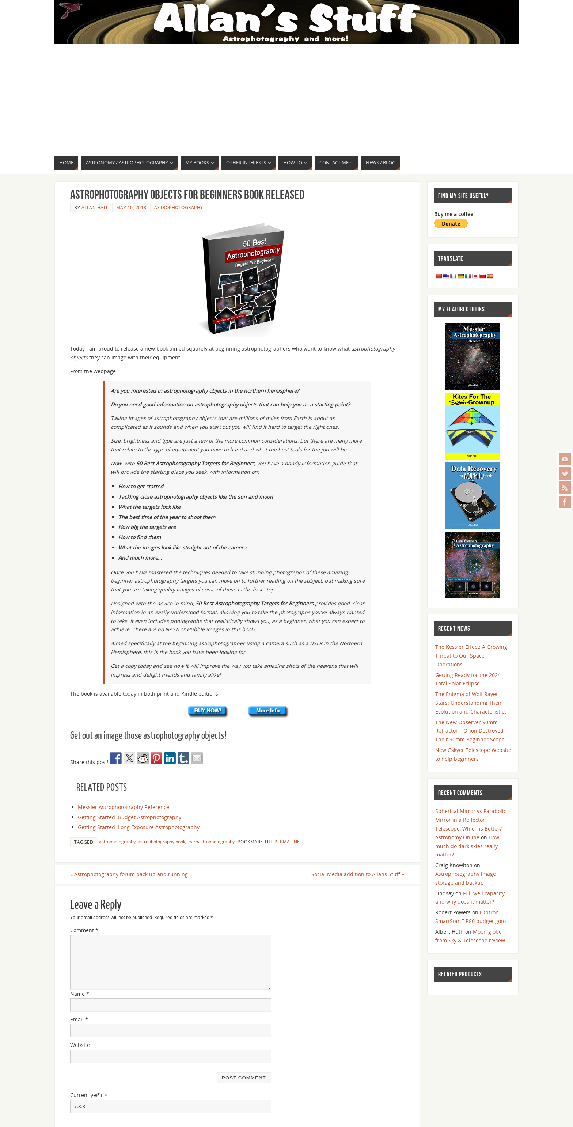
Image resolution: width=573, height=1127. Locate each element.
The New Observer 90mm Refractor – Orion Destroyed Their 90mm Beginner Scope (470, 731)
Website (80, 1044)
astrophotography (117, 841)
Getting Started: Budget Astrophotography (129, 817)
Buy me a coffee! (454, 214)
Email (79, 1019)
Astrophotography (178, 207)
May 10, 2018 (131, 207)
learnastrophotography (211, 841)
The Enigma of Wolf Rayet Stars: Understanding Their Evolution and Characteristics (471, 703)
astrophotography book (161, 841)
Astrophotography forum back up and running (129, 874)
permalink (287, 841)
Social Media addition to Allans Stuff (357, 874)
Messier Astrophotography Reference (123, 806)
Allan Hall (95, 207)
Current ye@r (88, 1095)
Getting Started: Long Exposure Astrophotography (139, 827)
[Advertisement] (286, 101)
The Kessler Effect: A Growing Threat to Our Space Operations (471, 655)
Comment (84, 930)
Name (79, 993)
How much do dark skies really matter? (467, 846)
